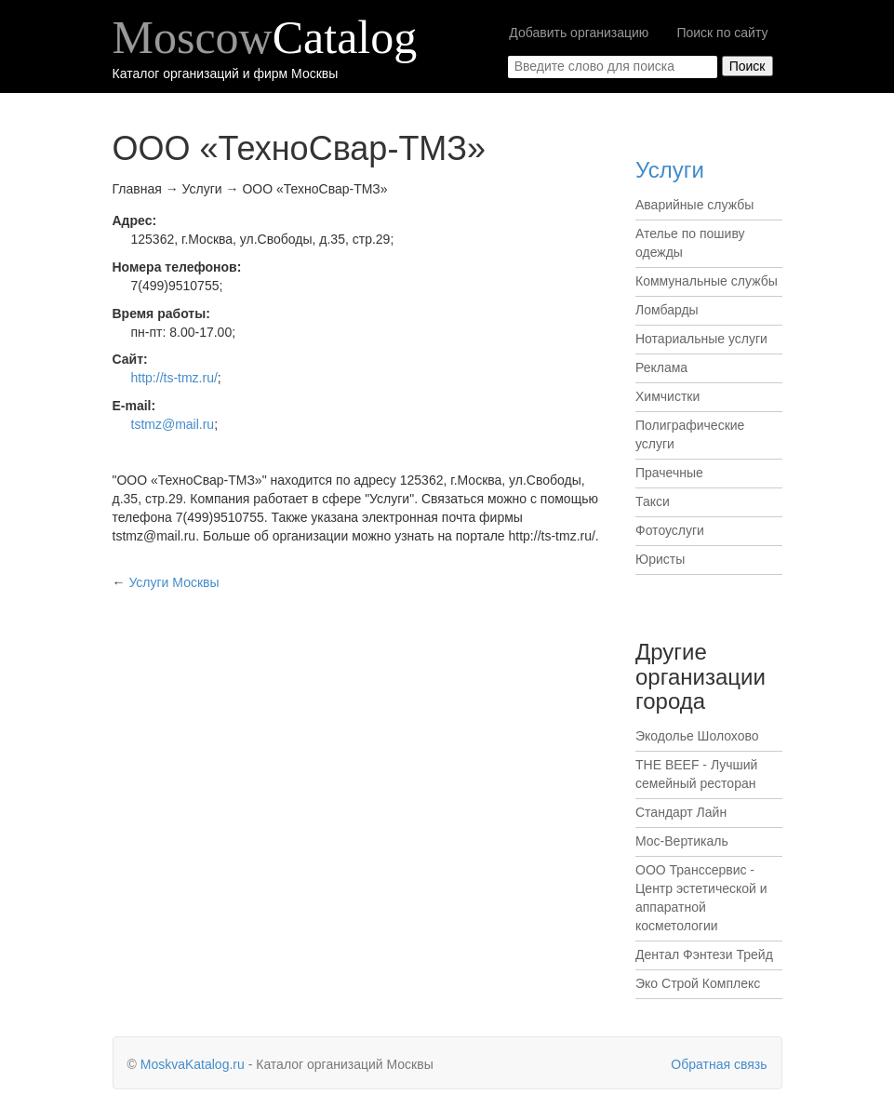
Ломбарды (667, 309)
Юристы (660, 559)
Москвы (173, 582)
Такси (652, 501)
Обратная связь (719, 1064)
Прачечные (669, 472)
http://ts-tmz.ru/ (174, 377)
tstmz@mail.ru (173, 424)
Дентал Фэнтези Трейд (704, 954)
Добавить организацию (578, 32)
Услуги (669, 169)
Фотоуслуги (669, 530)
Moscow (265, 37)
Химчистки (667, 396)
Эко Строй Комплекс (697, 983)
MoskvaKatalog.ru (192, 1064)
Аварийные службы (694, 204)
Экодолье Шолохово (697, 735)
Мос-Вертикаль (681, 841)
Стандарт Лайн (681, 812)
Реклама (661, 367)
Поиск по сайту (721, 32)
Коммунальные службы (706, 281)
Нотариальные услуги (701, 338)
